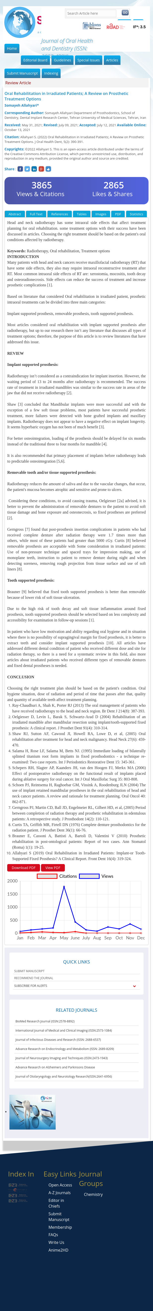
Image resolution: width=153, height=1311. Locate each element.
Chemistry (93, 1194)
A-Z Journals (59, 1192)
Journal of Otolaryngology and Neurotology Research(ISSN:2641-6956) (63, 1076)
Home (12, 48)
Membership (60, 1227)
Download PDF (24, 867)
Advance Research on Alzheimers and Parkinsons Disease (55, 1067)
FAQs (53, 1234)
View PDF (52, 867)
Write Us (56, 1242)
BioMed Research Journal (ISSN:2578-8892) (45, 1021)
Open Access (60, 1185)
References (59, 214)
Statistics (136, 214)
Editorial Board (35, 60)
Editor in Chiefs (56, 1203)
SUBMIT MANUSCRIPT (29, 971)
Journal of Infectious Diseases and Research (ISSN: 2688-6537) (58, 1040)
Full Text (36, 214)
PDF (118, 214)
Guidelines (62, 60)
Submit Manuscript (22, 73)
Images (100, 214)
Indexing (51, 73)
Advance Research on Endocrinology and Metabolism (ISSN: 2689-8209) (64, 1049)
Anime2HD (58, 1250)
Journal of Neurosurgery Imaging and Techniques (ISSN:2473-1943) (61, 1058)
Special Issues (88, 60)
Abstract (14, 214)
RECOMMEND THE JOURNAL (33, 978)
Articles (112, 60)
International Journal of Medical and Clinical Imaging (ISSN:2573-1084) (63, 1030)
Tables (81, 214)
